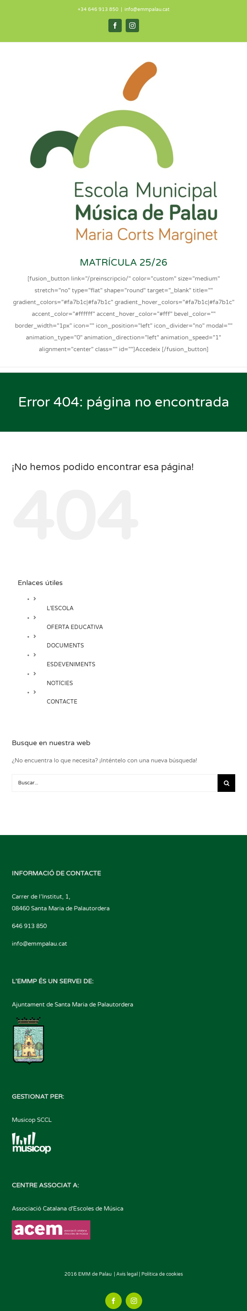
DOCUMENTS (65, 645)
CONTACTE (62, 701)
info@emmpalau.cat (147, 9)
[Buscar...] (115, 783)
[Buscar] (226, 783)
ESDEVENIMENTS (71, 664)
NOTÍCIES (60, 683)
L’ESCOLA (60, 608)
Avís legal (127, 1274)
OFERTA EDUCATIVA (75, 627)
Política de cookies (162, 1274)
